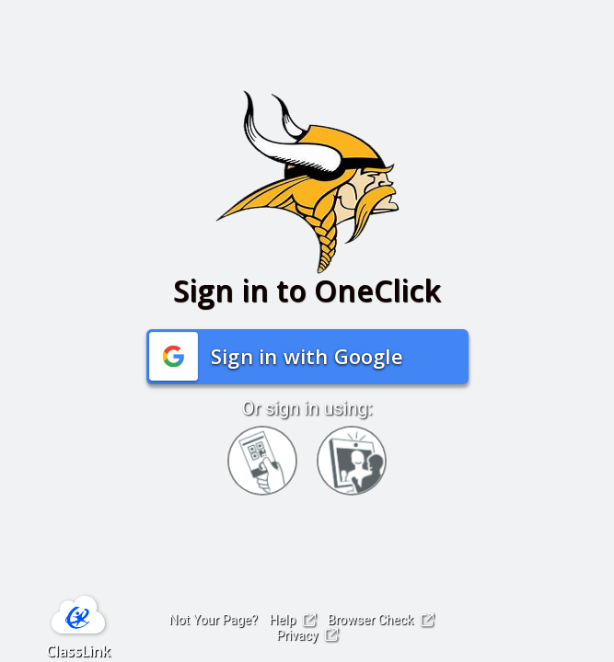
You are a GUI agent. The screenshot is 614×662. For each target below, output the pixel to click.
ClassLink (78, 651)
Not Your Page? (212, 619)
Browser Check (381, 619)
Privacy (307, 635)
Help (293, 619)
